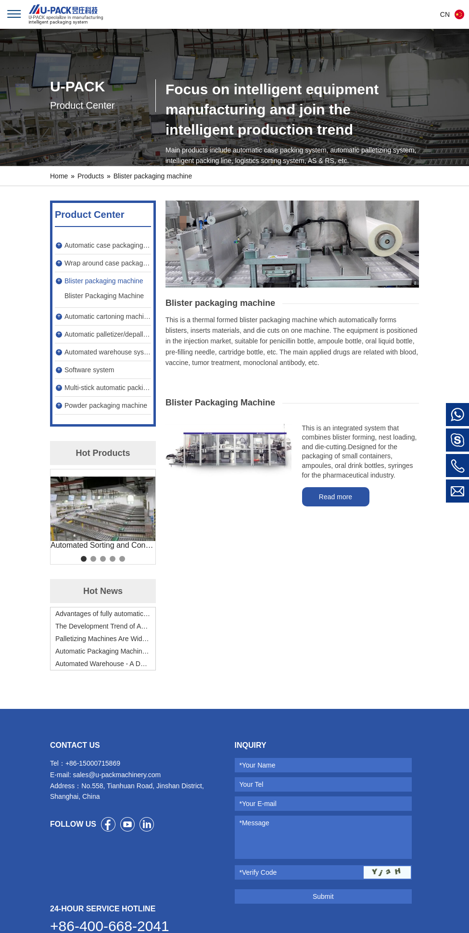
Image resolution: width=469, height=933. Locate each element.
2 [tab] (93, 559)
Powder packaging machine (105, 405)
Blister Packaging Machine (104, 296)
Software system (89, 370)
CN (445, 14)
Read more (335, 497)
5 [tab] (122, 559)
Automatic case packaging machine (107, 245)
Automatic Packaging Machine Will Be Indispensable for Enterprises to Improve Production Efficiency (103, 651)
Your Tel (252, 784)
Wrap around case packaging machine (107, 263)
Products (90, 176)
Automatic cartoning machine (107, 316)
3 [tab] (103, 559)
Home (59, 176)
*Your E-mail (258, 803)
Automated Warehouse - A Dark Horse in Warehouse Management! (103, 664)
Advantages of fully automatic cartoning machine (103, 614)
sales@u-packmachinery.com (117, 775)
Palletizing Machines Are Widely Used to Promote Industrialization (103, 639)
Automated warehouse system (107, 352)
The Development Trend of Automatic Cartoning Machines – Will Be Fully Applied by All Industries (103, 626)
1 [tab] (84, 559)
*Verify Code (258, 872)
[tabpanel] (103, 513)
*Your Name (258, 765)
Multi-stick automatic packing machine (107, 387)
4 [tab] (112, 559)
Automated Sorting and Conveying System (103, 545)
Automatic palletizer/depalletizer (107, 334)
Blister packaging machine (153, 176)
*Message (254, 823)
